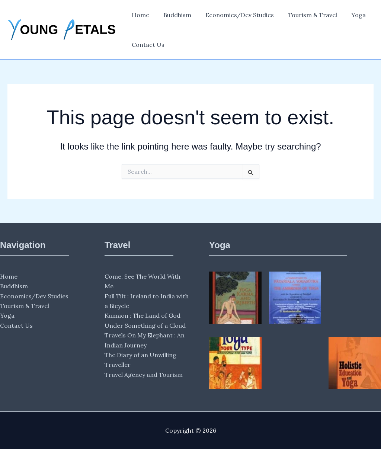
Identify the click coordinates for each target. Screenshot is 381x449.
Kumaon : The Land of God (142, 315)
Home (139, 15)
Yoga (348, 15)
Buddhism (174, 15)
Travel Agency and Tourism (144, 374)
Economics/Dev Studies (234, 15)
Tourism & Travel (304, 15)
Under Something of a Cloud (145, 325)
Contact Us (147, 44)
